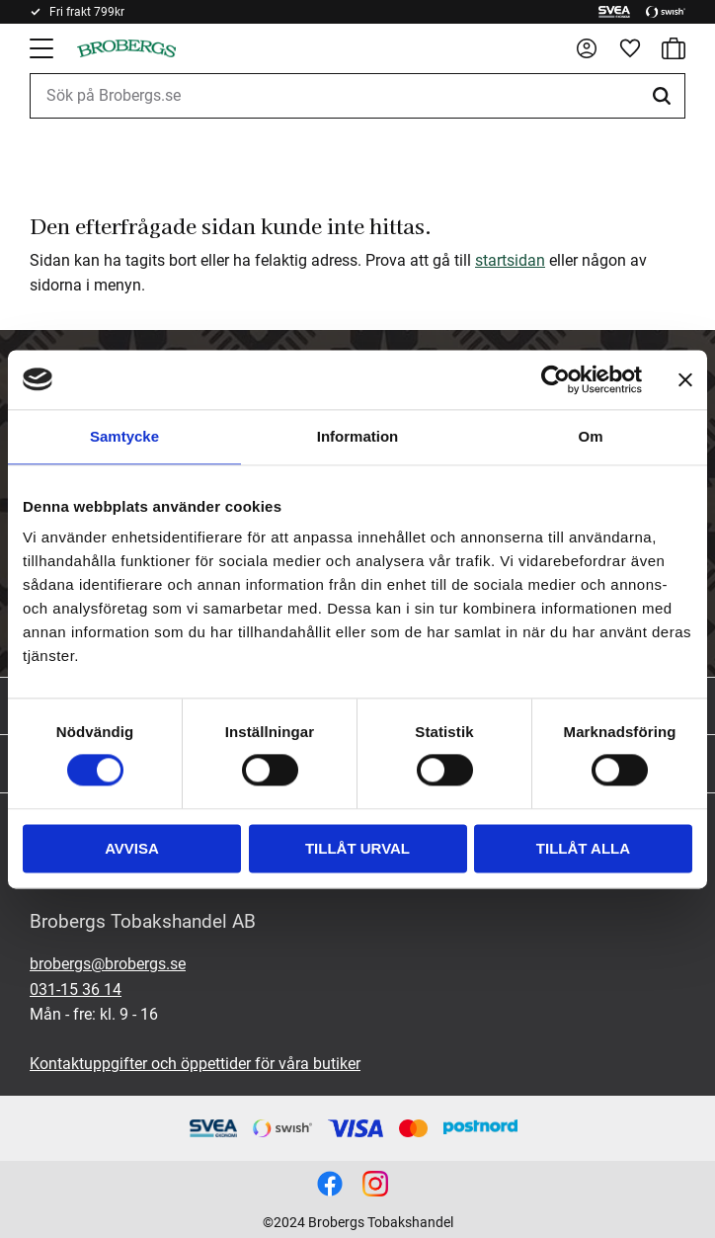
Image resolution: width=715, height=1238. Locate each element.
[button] (43, 48)
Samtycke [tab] (124, 436)
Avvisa (132, 848)
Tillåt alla (583, 848)
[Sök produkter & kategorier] (357, 96)
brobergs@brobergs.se (108, 963)
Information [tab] (358, 436)
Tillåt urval (357, 848)
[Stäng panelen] (685, 379)
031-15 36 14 (75, 989)
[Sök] (664, 96)
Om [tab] (590, 436)
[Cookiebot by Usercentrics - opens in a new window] (555, 379)
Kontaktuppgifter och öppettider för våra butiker (195, 1063)
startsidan (510, 260)
